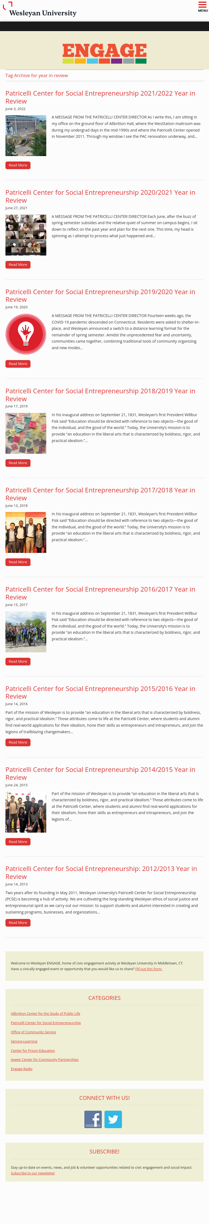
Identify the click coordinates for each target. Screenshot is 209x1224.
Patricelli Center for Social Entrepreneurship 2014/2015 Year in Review (100, 773)
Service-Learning (24, 1041)
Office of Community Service (33, 1032)
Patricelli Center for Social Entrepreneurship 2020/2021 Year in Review (100, 196)
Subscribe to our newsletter (33, 1173)
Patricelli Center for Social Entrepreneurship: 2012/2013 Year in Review (101, 872)
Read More (18, 165)
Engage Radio (21, 1069)
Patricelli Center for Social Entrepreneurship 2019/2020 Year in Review (100, 295)
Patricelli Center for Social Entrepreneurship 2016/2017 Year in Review (100, 592)
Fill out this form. (149, 969)
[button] (202, 5)
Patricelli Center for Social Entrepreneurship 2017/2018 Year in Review (100, 493)
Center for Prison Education (33, 1050)
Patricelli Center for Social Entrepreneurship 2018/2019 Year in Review (100, 394)
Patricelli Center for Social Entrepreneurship (46, 1023)
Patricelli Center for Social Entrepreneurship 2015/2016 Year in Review (100, 692)
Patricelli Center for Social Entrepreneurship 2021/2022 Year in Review (100, 97)
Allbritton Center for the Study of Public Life (45, 1013)
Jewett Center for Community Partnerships (45, 1059)
